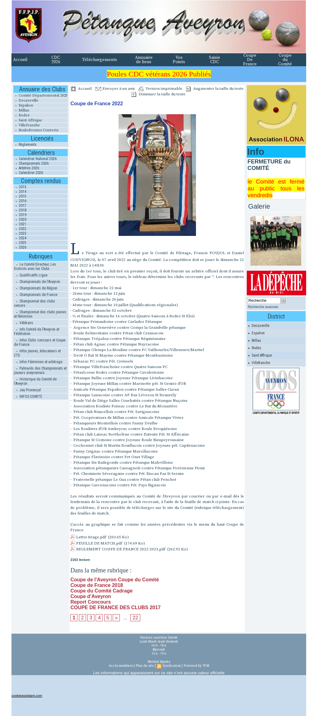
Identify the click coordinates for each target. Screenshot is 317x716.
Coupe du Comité (285, 59)
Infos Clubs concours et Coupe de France (39, 342)
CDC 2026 (55, 59)
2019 (19, 215)
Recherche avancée (263, 307)
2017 (19, 205)
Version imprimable (160, 88)
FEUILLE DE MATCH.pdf (99, 543)
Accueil (20, 60)
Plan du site (145, 666)
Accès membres (121, 666)
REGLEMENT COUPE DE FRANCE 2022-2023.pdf (120, 549)
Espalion (23, 105)
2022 (19, 229)
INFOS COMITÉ (28, 396)
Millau (21, 110)
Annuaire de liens (144, 59)
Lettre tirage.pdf (91, 537)
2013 (19, 187)
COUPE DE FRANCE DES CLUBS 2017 (115, 607)
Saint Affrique (27, 120)
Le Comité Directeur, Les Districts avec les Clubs (35, 266)
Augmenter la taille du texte (215, 88)
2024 (19, 238)
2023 (19, 233)
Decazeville (25, 100)
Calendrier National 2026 (35, 159)
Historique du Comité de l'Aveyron (35, 381)
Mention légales (159, 662)
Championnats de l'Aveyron (37, 282)
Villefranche (26, 125)
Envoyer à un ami (115, 88)
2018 (19, 210)
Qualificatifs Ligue (30, 275)
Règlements (25, 144)
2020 (19, 219)
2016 (19, 201)
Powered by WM (196, 666)
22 (135, 617)
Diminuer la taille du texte (158, 94)
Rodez (21, 115)
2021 (19, 224)
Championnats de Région (35, 288)
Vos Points (179, 59)
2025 (19, 243)
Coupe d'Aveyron (90, 596)
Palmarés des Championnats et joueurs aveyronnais (40, 370)
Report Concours (90, 602)
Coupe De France (250, 59)
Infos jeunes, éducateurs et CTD (37, 353)
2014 (19, 191)
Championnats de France (35, 295)
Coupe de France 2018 (96, 585)
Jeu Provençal (27, 390)
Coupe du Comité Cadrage (101, 590)
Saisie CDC (214, 59)
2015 (19, 196)
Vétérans (23, 323)
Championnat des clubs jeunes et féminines (40, 314)
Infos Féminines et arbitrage (38, 362)
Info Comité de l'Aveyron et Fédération (36, 331)
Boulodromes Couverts (35, 130)
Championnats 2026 (31, 163)
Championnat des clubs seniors (34, 303)
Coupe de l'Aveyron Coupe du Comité (114, 579)
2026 (19, 247)
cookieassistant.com (26, 695)
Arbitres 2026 (26, 168)
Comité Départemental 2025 (40, 95)
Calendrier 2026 (28, 173)
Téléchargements (99, 60)
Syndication (172, 666)
